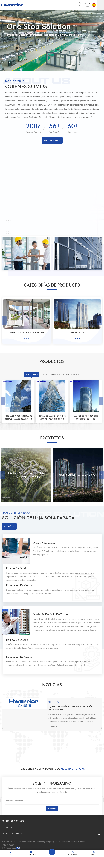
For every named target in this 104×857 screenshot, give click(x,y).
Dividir (26, 332)
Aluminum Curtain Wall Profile (74, 844)
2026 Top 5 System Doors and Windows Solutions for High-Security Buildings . (64, 711)
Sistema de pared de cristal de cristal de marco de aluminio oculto (18, 417)
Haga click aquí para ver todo (52, 758)
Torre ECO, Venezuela (26, 475)
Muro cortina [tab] (30, 374)
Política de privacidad (33, 841)
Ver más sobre (52, 140)
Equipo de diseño (18, 570)
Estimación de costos (20, 587)
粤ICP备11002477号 (10, 834)
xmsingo (58, 844)
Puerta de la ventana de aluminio (77, 332)
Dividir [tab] (43, 374)
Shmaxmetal (23, 844)
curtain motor (35, 844)
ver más (9, 526)
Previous (4, 320)
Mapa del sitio (8, 841)
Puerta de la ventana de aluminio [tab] (65, 374)
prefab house (48, 844)
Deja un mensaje (52, 852)
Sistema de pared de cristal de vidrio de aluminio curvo (52, 417)
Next (99, 320)
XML (19, 841)
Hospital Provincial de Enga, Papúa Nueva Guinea (78, 474)
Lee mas (42, 730)
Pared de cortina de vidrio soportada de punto (85, 417)
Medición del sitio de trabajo (54, 617)
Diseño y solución (46, 544)
